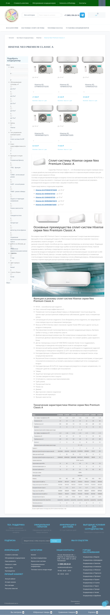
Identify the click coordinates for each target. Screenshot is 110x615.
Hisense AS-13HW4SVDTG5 (91, 85)
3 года (12, 258)
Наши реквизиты (10, 565)
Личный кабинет (10, 583)
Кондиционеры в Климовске (92, 570)
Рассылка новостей (11, 592)
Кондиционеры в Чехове (91, 596)
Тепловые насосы (55, 28)
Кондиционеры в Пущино (91, 583)
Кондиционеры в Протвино (92, 580)
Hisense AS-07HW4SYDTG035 (42, 85)
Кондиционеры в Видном (91, 561)
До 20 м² (13, 89)
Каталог (33, 559)
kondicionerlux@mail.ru (65, 571)
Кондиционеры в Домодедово (92, 564)
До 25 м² (13, 96)
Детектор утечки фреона (18, 230)
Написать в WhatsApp (67, 3)
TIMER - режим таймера (17, 191)
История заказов (10, 586)
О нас (8, 3)
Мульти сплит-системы (38, 565)
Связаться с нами (10, 568)
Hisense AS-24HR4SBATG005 (66, 136)
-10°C (12, 248)
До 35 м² (13, 103)
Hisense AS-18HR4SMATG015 (42, 136)
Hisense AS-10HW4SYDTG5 (66, 85)
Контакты (82, 3)
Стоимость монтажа (21, 3)
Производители (10, 575)
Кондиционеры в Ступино (91, 586)
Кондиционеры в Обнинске (92, 574)
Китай (12, 277)
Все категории (12, 28)
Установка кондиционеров (77, 28)
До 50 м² (13, 111)
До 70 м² (13, 118)
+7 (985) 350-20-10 (64, 568)
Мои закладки (9, 589)
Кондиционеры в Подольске (92, 577)
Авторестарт (14, 223)
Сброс (8, 65)
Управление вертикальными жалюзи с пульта (18, 239)
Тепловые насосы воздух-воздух (41, 573)
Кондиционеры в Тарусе (91, 590)
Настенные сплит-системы (32, 28)
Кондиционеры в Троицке (91, 593)
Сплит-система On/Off (17, 139)
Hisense (12, 127)
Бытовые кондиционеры (39, 562)
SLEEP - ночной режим (17, 184)
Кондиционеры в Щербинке (92, 599)
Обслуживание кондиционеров (44, 3)
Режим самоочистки (16, 208)
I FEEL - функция (15, 167)
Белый (12, 267)
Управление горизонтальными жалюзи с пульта (18, 251)
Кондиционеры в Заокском (91, 567)
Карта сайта (9, 571)
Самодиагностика (15, 215)
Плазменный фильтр (17, 160)
